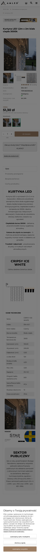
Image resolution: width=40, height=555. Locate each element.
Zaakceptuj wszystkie (20, 549)
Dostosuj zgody (20, 543)
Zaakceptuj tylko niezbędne (20, 537)
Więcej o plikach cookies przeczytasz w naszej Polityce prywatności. (18, 530)
